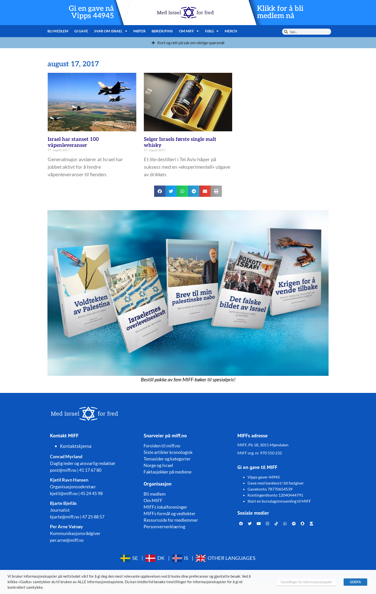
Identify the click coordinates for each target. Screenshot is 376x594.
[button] (159, 191)
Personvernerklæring (164, 526)
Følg (212, 31)
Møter (139, 31)
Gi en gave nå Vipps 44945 (91, 12)
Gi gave (81, 31)
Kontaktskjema (76, 446)
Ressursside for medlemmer (171, 520)
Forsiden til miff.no (162, 445)
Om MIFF (189, 31)
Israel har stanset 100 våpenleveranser (73, 142)
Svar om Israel (111, 31)
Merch (231, 31)
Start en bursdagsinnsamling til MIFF (279, 501)
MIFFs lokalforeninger (165, 507)
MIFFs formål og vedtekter (170, 513)
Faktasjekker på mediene (168, 471)
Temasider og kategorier (167, 458)
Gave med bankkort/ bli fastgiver (275, 483)
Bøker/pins (162, 31)
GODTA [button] (355, 582)
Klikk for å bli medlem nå (280, 12)
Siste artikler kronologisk (168, 452)
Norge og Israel (158, 465)
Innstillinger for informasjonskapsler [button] (306, 582)
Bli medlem (57, 31)
